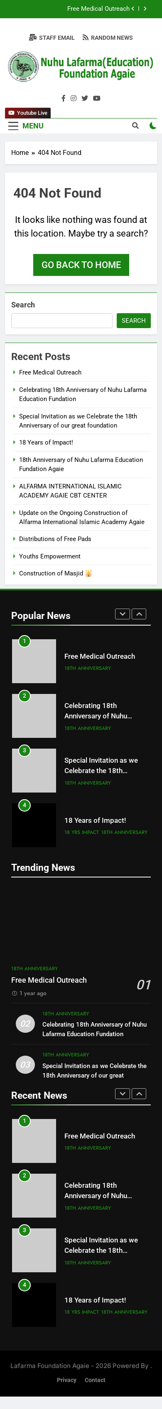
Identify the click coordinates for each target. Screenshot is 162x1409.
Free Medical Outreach (98, 9)
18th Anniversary (87, 668)
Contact (95, 1380)
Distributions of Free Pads (55, 539)
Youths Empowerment (50, 556)
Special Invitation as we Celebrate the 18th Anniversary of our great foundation (94, 1075)
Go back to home (81, 265)
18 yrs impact (81, 832)
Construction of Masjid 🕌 (56, 573)
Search (23, 304)
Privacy (66, 1380)
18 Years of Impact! (46, 442)
